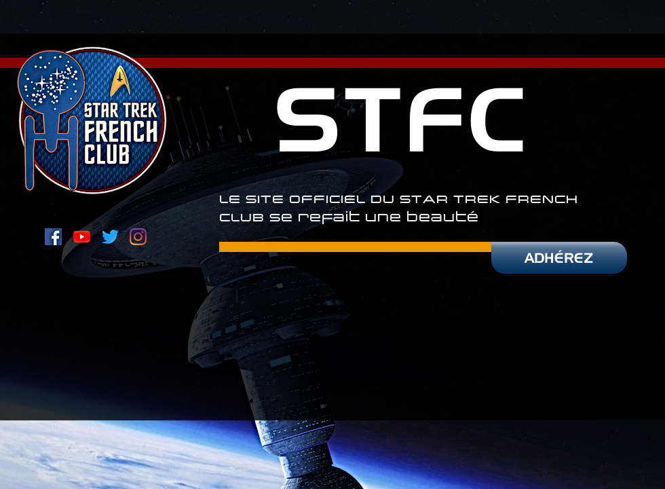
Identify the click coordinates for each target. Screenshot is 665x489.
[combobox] (202, 48)
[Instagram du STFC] (138, 236)
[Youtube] (81, 236)
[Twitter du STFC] (110, 236)
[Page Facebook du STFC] (53, 236)
